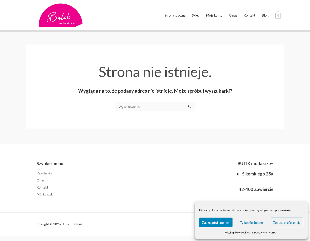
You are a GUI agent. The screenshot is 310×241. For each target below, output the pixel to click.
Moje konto (214, 15)
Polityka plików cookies (237, 232)
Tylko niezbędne (251, 222)
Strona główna (175, 15)
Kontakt (249, 15)
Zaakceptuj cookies (215, 222)
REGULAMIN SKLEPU (264, 232)
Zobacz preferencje (287, 222)
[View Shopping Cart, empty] (278, 15)
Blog (265, 15)
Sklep (196, 15)
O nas (233, 15)
